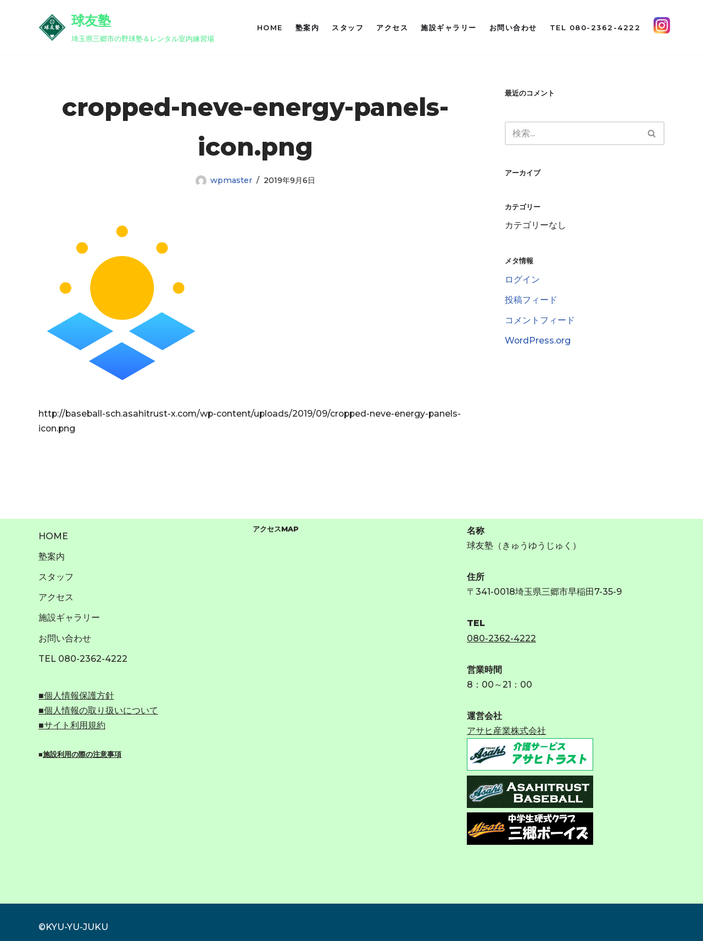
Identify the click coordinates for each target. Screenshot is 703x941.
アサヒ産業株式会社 (506, 731)
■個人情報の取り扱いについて (98, 710)
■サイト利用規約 (71, 726)
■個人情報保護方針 (76, 695)
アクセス (392, 27)
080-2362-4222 (501, 638)
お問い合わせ (513, 27)
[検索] (572, 133)
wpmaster (231, 180)
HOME (270, 27)
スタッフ (348, 27)
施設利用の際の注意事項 (82, 755)
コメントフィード (540, 321)
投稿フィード (531, 301)
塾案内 (307, 27)
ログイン (522, 280)
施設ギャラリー (449, 27)
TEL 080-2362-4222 (595, 27)
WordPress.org (538, 341)
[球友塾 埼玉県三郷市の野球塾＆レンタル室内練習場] (126, 27)
